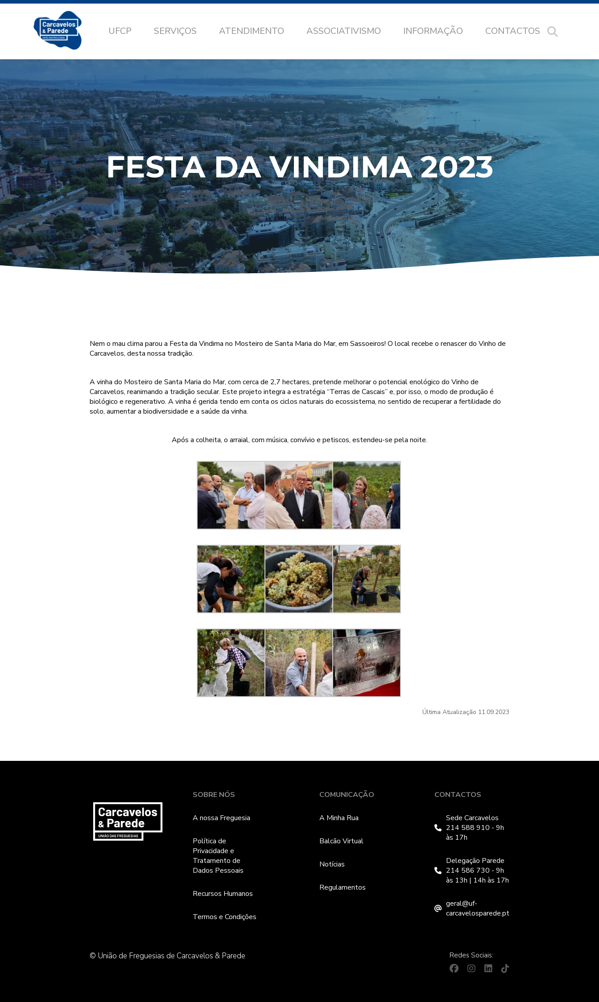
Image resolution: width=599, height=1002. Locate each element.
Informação (433, 31)
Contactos (512, 31)
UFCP (120, 31)
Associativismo (343, 31)
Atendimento (251, 31)
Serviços (175, 31)
